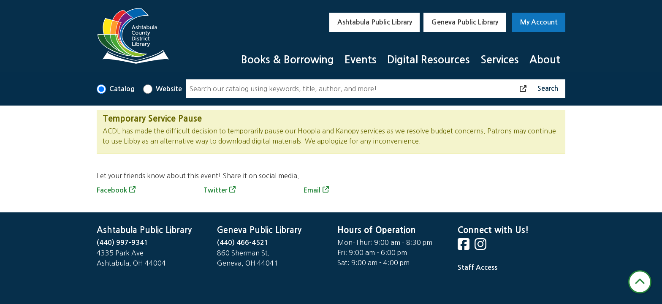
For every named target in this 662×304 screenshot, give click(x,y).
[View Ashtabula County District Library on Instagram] (481, 247)
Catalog (122, 89)
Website (169, 89)
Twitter (215, 190)
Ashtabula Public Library (374, 22)
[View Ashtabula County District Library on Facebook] (464, 247)
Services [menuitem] (499, 59)
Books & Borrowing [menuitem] (287, 59)
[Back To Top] (639, 281)
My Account (539, 22)
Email (311, 190)
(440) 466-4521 (243, 242)
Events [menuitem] (361, 59)
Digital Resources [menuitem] (428, 59)
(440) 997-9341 (122, 242)
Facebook (112, 190)
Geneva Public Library (464, 22)
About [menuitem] (544, 59)
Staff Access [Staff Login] (477, 267)
